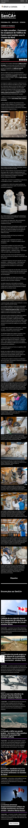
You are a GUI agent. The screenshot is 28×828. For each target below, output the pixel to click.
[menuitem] (5, 22)
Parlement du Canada (7, 1)
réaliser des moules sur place (12, 309)
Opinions (22, 22)
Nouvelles (15, 22)
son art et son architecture (11, 75)
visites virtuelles (23, 77)
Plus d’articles (14, 823)
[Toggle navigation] (24, 7)
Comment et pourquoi (8, 26)
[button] (2, 660)
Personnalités (5, 22)
